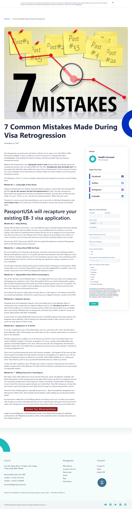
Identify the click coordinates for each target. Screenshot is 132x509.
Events (65, 475)
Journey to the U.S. (69, 469)
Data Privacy (67, 481)
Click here (27, 295)
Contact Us (101, 466)
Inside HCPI (101, 472)
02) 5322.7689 (20, 474)
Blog (64, 478)
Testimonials (67, 472)
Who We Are (67, 466)
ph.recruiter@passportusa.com (15, 484)
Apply (99, 469)
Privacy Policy (78, 4)
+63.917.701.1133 (17, 478)
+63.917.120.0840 (17, 481)
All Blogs (6, 19)
